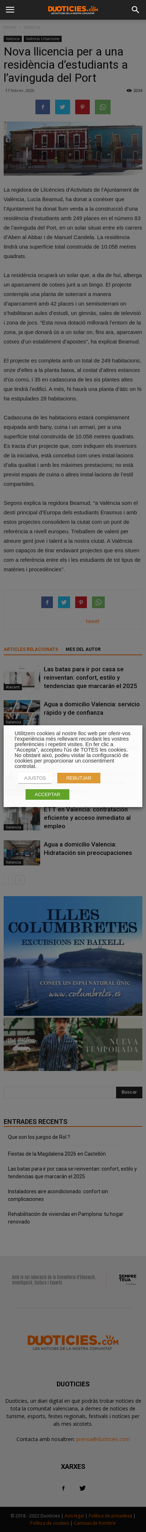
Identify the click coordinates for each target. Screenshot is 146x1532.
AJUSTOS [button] (35, 778)
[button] (136, 10)
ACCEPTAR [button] (47, 794)
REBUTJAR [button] (79, 778)
